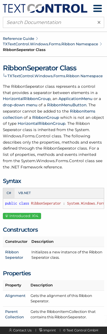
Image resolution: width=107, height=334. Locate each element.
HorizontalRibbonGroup (27, 98)
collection (13, 117)
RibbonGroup (45, 117)
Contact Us (22, 330)
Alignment (15, 295)
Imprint (49, 330)
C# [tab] (9, 193)
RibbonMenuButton (66, 105)
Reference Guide (18, 38)
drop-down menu (20, 105)
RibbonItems (82, 111)
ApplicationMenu (75, 98)
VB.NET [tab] (24, 193)
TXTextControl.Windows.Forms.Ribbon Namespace (50, 44)
